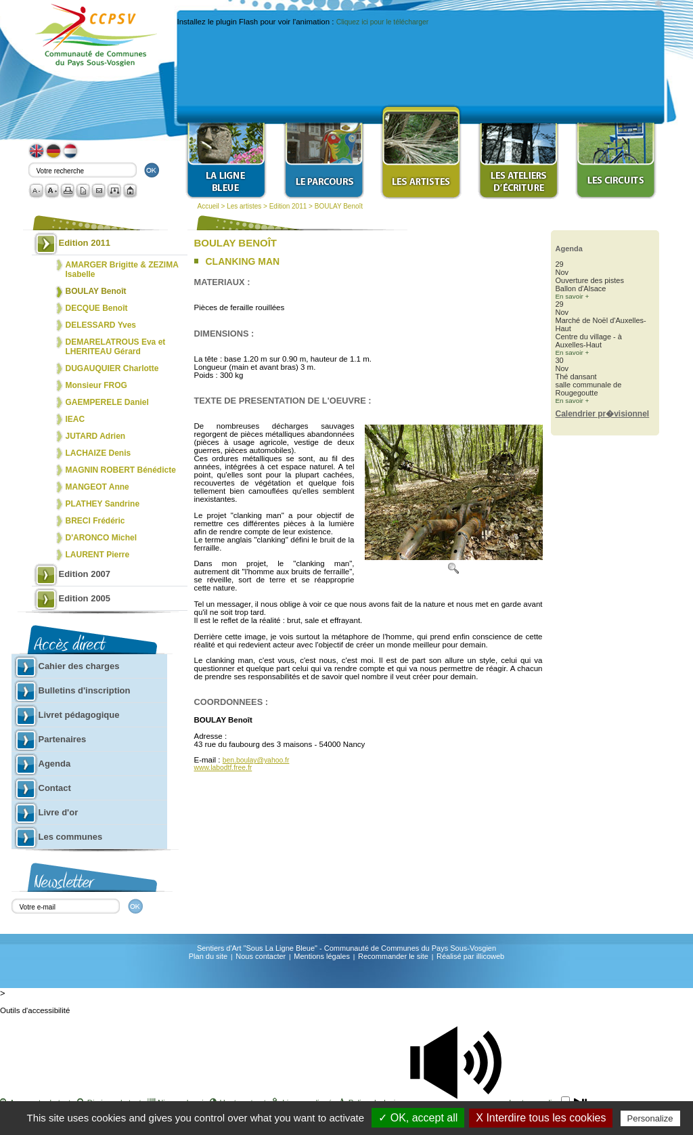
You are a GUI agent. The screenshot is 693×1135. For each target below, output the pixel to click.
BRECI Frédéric (95, 521)
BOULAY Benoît (339, 206)
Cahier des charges (79, 666)
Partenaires (63, 739)
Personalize (650, 1118)
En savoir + (572, 296)
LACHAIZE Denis (98, 453)
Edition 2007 (85, 574)
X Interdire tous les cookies (541, 1117)
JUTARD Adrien (96, 436)
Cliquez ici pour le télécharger (382, 22)
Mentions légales (322, 956)
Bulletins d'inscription (85, 690)
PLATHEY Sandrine (103, 504)
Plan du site (208, 956)
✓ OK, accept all (417, 1117)
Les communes (71, 837)
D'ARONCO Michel (101, 537)
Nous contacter (261, 956)
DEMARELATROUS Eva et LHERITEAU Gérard (116, 346)
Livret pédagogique (79, 715)
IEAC (75, 419)
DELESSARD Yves (101, 325)
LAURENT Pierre (98, 554)
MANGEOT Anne (97, 487)
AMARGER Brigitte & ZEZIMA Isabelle (122, 269)
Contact (55, 788)
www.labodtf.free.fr (223, 767)
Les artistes (244, 206)
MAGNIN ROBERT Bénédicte (121, 470)
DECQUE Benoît (97, 308)
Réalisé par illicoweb (470, 956)
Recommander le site (393, 956)
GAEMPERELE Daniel (107, 402)
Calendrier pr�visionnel (603, 414)
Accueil (208, 206)
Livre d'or (59, 812)
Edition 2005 (85, 598)
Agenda (55, 763)
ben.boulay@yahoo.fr (256, 760)
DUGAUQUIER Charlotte (112, 368)
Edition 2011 (288, 206)
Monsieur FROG (96, 385)
